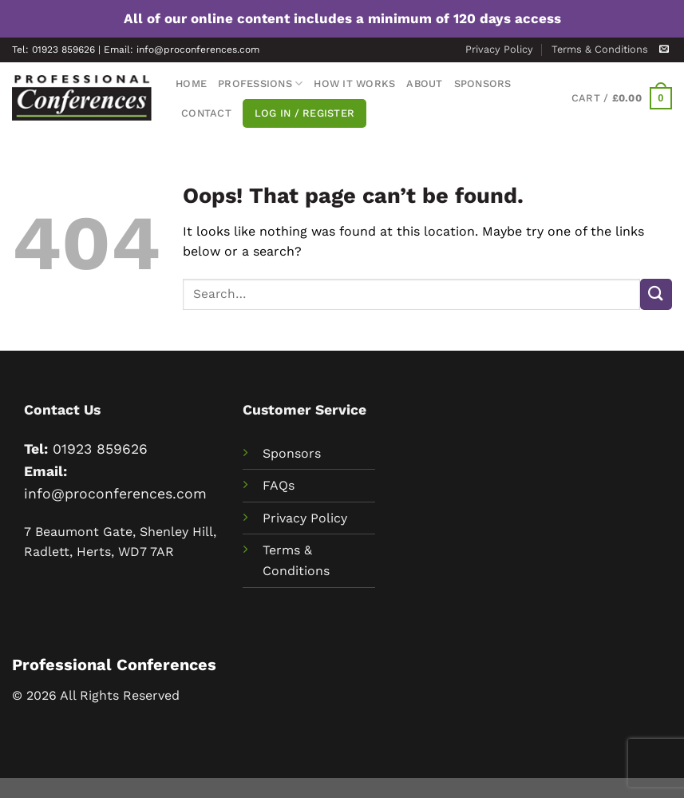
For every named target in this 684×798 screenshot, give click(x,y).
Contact (206, 113)
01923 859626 (100, 449)
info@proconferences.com (115, 494)
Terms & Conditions (600, 49)
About (424, 83)
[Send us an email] (664, 49)
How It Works (354, 83)
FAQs (279, 485)
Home (191, 83)
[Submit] (656, 294)
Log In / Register (304, 113)
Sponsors (483, 83)
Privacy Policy (499, 49)
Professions (260, 83)
